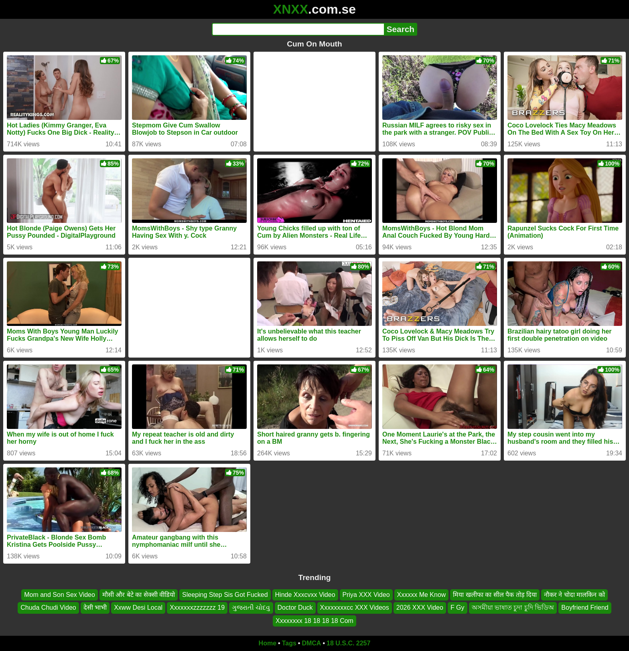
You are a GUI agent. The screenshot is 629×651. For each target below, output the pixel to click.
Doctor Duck (295, 607)
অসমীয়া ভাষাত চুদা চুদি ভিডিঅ (513, 607)
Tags (289, 643)
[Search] (298, 29)
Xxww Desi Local (138, 607)
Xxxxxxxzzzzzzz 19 (197, 607)
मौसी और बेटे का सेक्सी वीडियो (138, 594)
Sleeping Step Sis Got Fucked (225, 594)
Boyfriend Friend (584, 607)
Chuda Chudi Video (48, 607)
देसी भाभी (95, 607)
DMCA (311, 643)
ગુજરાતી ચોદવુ (251, 607)
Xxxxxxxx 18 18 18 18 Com (314, 620)
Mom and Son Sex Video (59, 594)
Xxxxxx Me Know (421, 594)
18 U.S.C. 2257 (348, 643)
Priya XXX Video (366, 594)
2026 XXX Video (419, 607)
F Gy (457, 607)
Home (267, 643)
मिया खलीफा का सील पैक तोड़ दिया (495, 594)
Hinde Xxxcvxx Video (305, 594)
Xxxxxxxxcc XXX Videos (354, 607)
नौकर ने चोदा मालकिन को (574, 594)
